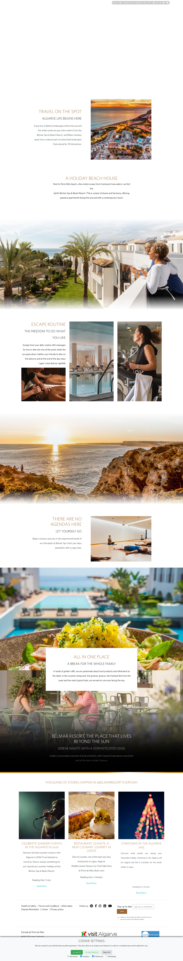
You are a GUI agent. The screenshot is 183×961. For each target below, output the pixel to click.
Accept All (77, 952)
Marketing (111, 956)
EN (145, 3)
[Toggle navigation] (165, 7)
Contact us (128, 3)
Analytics (84, 956)
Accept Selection (92, 952)
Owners (138, 3)
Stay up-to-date (124, 906)
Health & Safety (28, 906)
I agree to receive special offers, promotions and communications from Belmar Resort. (135, 918)
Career (45, 909)
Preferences (97, 956)
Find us (116, 3)
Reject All (106, 952)
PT (149, 3)
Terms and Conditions (49, 906)
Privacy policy (57, 909)
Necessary (72, 956)
